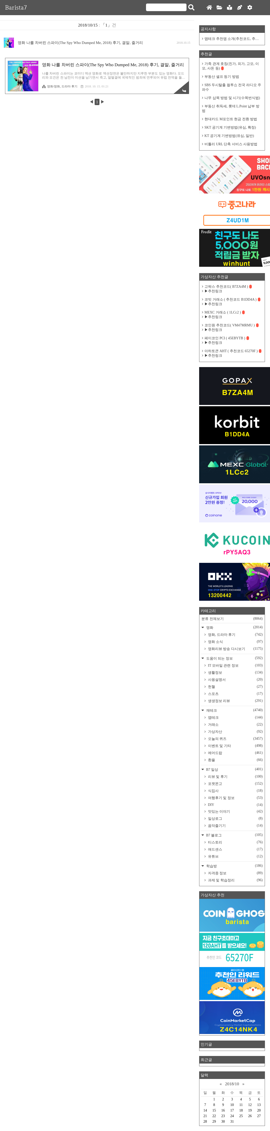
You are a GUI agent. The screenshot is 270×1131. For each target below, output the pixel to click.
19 (250, 1110)
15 (214, 1110)
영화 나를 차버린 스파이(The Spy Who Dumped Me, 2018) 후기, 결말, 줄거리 (80, 43)
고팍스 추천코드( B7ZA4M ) (228, 286)
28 (205, 1121)
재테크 (234, 710)
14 (205, 1110)
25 (241, 1116)
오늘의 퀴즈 (235, 739)
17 (232, 1110)
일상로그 (235, 818)
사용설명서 (235, 680)
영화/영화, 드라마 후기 (59, 86)
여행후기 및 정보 (235, 798)
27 (259, 1116)
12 (250, 1105)
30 (223, 1121)
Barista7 (16, 7)
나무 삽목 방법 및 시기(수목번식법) (232, 98)
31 (232, 1121)
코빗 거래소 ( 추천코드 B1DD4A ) (232, 299)
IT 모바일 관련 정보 (235, 665)
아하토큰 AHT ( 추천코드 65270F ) (232, 351)
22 (214, 1116)
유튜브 (235, 856)
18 (241, 1110)
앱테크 (235, 717)
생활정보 (235, 672)
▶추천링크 (213, 291)
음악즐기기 (235, 826)
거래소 (235, 725)
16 (223, 1110)
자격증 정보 (235, 873)
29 (214, 1121)
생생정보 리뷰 (235, 701)
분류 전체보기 (232, 619)
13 (259, 1105)
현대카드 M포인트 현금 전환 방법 (230, 119)
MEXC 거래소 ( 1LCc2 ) (224, 312)
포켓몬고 (235, 784)
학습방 (234, 866)
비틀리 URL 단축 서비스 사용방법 (230, 144)
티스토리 (235, 842)
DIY (235, 805)
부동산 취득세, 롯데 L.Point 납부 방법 (230, 108)
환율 (235, 760)
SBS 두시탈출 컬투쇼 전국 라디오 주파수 (231, 87)
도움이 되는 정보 (234, 658)
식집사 (235, 791)
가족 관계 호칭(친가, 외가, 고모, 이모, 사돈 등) (230, 66)
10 (232, 1105)
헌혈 (235, 687)
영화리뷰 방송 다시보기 (235, 649)
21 (205, 1116)
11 (241, 1105)
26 (250, 1116)
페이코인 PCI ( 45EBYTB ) (226, 338)
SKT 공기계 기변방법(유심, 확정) (230, 127)
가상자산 (235, 732)
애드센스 (235, 849)
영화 (234, 627)
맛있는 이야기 (235, 811)
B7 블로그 (234, 835)
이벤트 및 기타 (235, 746)
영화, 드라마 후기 (235, 635)
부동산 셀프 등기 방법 (221, 77)
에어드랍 (235, 753)
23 (223, 1116)
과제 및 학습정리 (235, 880)
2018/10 (232, 1083)
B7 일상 (234, 769)
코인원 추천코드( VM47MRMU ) (231, 325)
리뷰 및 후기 (235, 777)
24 (232, 1116)
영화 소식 (235, 642)
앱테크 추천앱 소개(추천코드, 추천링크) (233, 39)
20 (259, 1110)
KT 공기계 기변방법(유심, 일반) (229, 136)
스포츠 (235, 694)
